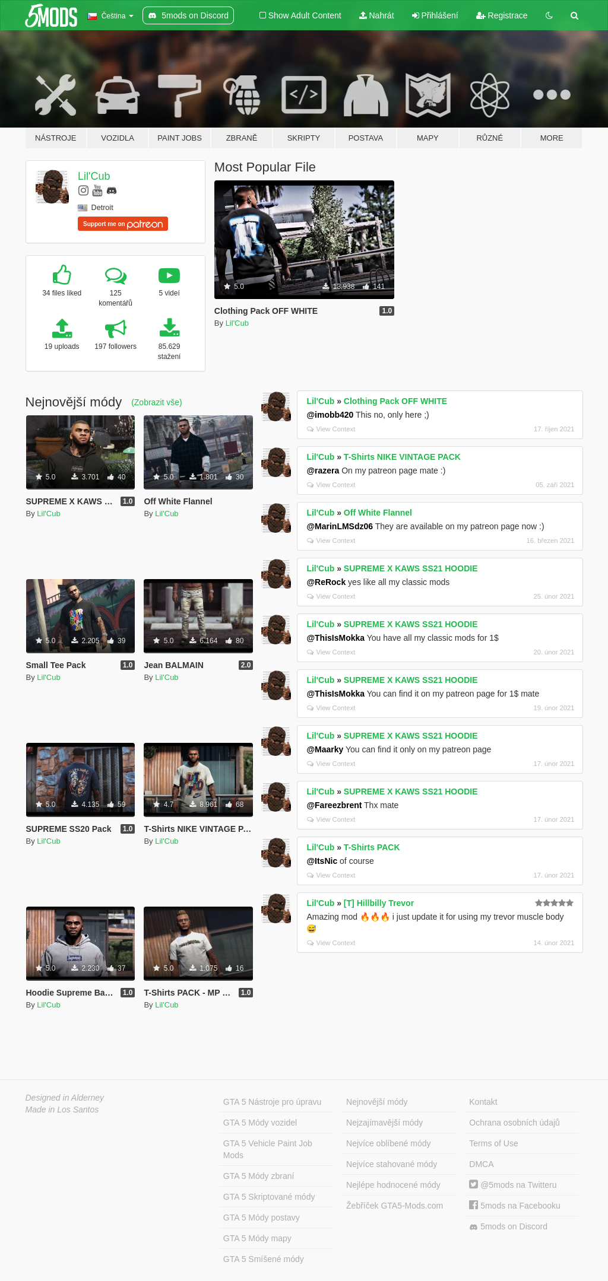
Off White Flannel (378, 512)
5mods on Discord (508, 1227)
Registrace (502, 15)
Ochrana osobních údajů (514, 1122)
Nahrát (376, 15)
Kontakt (483, 1102)
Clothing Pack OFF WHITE (395, 401)
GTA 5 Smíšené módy (263, 1259)
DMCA (481, 1164)
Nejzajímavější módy (384, 1122)
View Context (331, 429)
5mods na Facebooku (514, 1205)
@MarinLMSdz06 (339, 526)
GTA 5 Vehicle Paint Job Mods (267, 1149)
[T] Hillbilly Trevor (379, 903)
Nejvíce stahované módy (391, 1164)
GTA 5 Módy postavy (261, 1217)
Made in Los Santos (62, 1109)
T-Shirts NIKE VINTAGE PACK (402, 457)
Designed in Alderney (65, 1097)
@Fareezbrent (334, 805)
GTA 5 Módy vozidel (260, 1122)
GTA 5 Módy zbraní (258, 1176)
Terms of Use (493, 1143)
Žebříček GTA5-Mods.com (394, 1205)
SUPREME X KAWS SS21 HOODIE (411, 568)
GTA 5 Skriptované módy (269, 1196)
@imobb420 (329, 414)
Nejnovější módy (377, 1102)
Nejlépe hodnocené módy (393, 1185)
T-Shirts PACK (372, 847)
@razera (322, 470)
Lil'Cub (94, 176)
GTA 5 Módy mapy (257, 1238)
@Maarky (324, 749)
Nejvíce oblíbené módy (388, 1143)
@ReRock (326, 582)
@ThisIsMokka (335, 638)
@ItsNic (321, 861)
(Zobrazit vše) (156, 402)
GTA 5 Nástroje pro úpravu (272, 1102)
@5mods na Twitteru (512, 1185)
